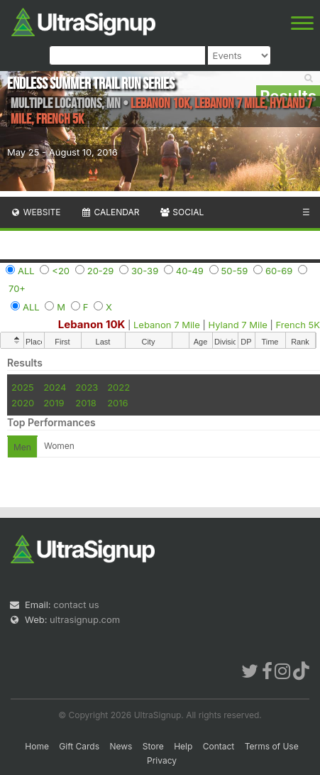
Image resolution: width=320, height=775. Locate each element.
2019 (53, 402)
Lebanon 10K (92, 324)
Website (35, 212)
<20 (61, 270)
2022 (118, 387)
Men (22, 447)
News (120, 746)
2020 (22, 402)
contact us (76, 604)
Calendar (110, 212)
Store (153, 746)
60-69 (278, 270)
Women (59, 445)
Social (181, 212)
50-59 (234, 270)
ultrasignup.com (85, 619)
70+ (17, 288)
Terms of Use (272, 746)
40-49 (190, 270)
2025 (22, 387)
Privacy (162, 760)
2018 (85, 402)
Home (37, 746)
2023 (86, 387)
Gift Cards (79, 746)
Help (183, 746)
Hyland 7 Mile (237, 324)
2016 (117, 402)
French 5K (298, 324)
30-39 (144, 270)
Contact (219, 746)
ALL (26, 270)
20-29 (100, 270)
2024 (54, 387)
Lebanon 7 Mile (166, 324)
